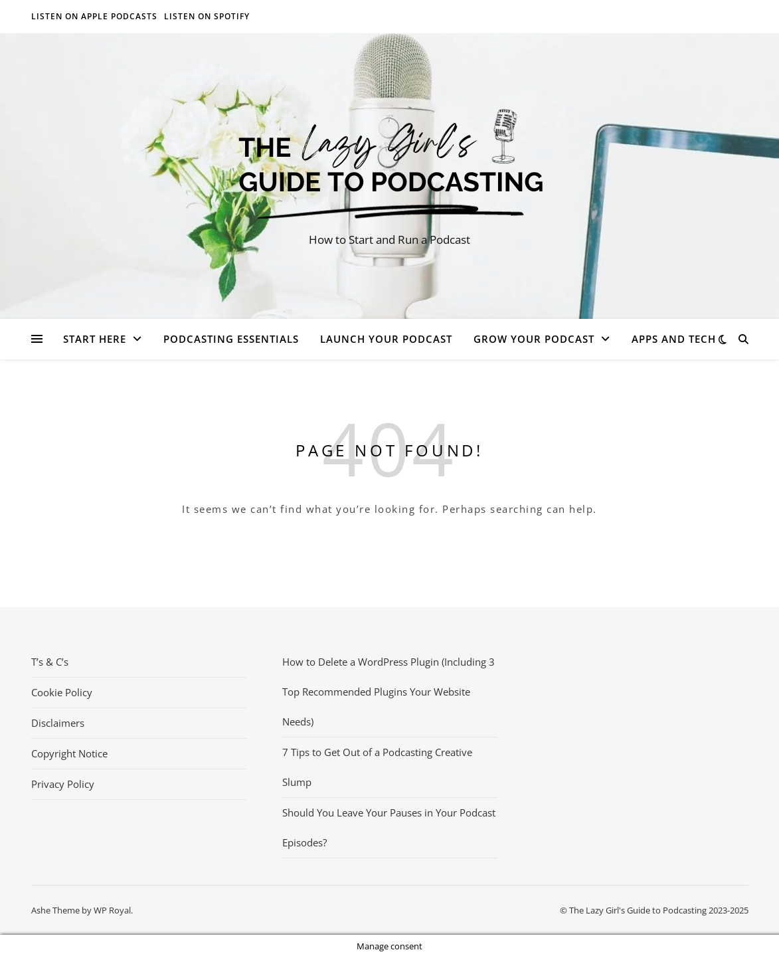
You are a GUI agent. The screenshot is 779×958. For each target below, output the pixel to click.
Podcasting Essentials (231, 338)
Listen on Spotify (207, 16)
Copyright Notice (69, 753)
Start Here (94, 338)
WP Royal (112, 910)
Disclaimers (57, 722)
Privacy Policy (62, 784)
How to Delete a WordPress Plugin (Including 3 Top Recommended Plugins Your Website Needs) (388, 691)
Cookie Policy (61, 692)
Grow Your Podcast (534, 338)
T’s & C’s (49, 661)
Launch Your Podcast (386, 338)
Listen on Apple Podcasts (94, 16)
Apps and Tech (674, 338)
